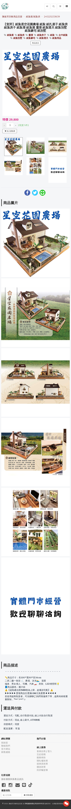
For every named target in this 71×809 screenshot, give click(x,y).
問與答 (4, 742)
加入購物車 (10, 131)
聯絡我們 (5, 745)
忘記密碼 (41, 754)
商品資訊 (35, 43)
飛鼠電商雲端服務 (60, 804)
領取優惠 (28, 795)
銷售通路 (5, 752)
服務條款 (41, 757)
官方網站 (5, 748)
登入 (50, 751)
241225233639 (52, 16)
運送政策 (41, 766)
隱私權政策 (42, 760)
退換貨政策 (42, 763)
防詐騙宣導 (42, 770)
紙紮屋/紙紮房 (33, 16)
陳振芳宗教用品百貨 (12, 16)
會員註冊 (41, 751)
